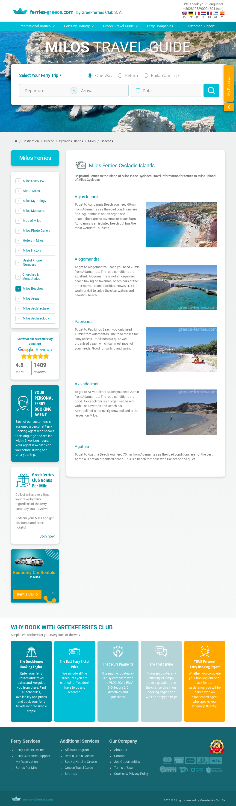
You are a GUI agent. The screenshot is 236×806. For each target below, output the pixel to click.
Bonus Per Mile (26, 768)
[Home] (16, 141)
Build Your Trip (165, 75)
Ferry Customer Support (33, 756)
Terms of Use (123, 768)
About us (120, 750)
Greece (49, 141)
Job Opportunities (127, 762)
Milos (92, 141)
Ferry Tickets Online (30, 750)
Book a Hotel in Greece (81, 762)
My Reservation (27, 762)
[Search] (211, 90)
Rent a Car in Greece (79, 756)
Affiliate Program (77, 750)
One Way (103, 75)
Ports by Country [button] (79, 26)
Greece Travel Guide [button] (120, 26)
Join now (47, 536)
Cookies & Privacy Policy (131, 774)
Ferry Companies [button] (162, 26)
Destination (31, 141)
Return (131, 75)
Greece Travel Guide (79, 768)
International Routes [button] (37, 26)
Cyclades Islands (71, 141)
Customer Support (200, 26)
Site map (71, 774)
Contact (120, 756)
